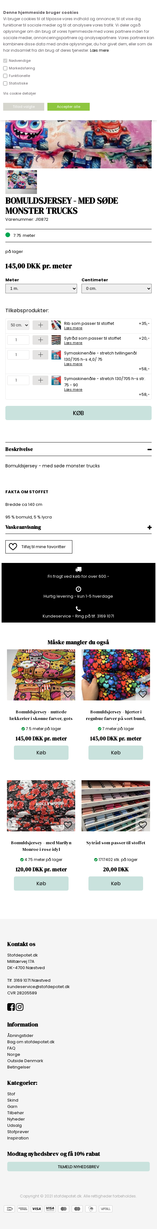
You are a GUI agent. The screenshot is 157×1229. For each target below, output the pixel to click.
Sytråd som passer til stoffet (92, 340)
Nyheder (16, 1119)
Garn (12, 1106)
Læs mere (99, 50)
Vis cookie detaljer (19, 93)
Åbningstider (20, 1036)
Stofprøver (18, 1132)
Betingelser (19, 1067)
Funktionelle (19, 75)
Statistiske (18, 83)
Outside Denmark (25, 1061)
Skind (12, 1100)
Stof (11, 1094)
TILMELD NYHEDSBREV (78, 1167)
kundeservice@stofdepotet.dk (38, 987)
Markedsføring (22, 68)
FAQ (11, 1048)
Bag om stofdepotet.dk (31, 1042)
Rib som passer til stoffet (89, 325)
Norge (13, 1054)
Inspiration (18, 1138)
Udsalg (14, 1125)
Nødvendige (20, 60)
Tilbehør (15, 1113)
